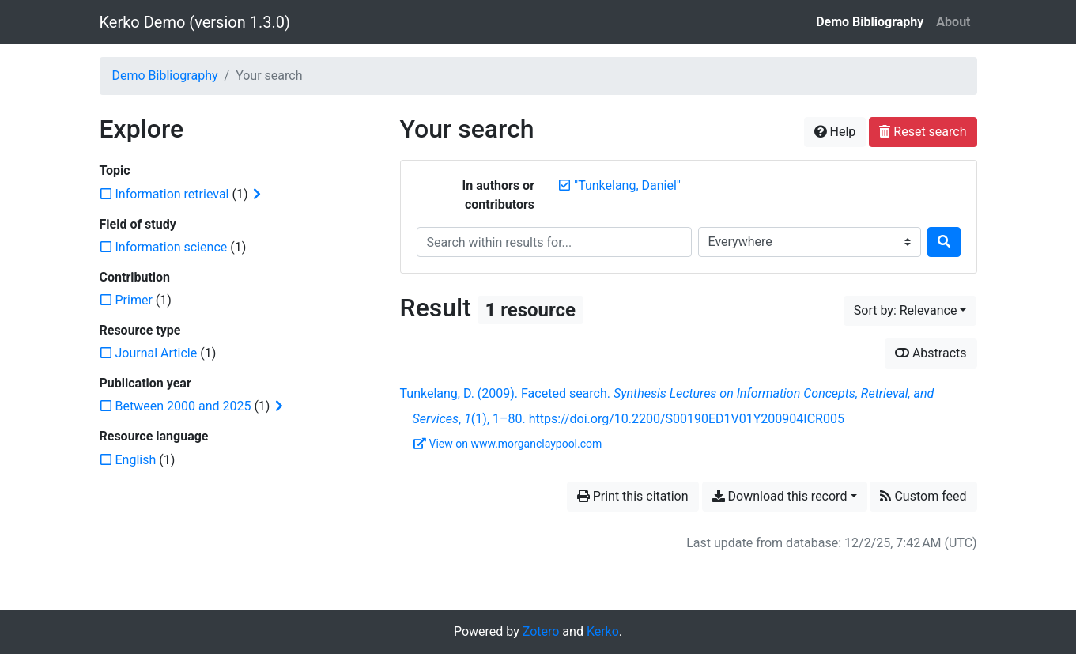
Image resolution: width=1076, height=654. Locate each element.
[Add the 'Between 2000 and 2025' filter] (183, 406)
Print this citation (633, 496)
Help (835, 131)
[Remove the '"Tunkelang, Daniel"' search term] (627, 185)
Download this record (780, 496)
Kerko (603, 631)
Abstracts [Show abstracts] (931, 353)
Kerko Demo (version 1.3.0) (195, 22)
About (953, 21)
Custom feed (923, 496)
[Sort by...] (910, 311)
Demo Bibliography (869, 21)
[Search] (944, 242)
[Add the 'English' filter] (136, 459)
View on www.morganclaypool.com (507, 443)
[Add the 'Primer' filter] (134, 300)
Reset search (922, 131)
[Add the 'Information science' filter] (171, 247)
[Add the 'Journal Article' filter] (156, 353)
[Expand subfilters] (257, 194)
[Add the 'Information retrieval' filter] (172, 194)
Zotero (541, 631)
